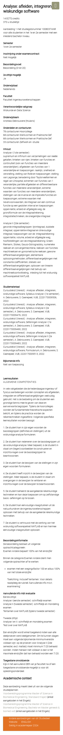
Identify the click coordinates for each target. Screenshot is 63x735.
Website (13, 722)
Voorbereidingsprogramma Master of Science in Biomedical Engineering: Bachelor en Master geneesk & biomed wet (31, 707)
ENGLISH (26, 722)
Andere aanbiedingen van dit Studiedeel (29, 718)
